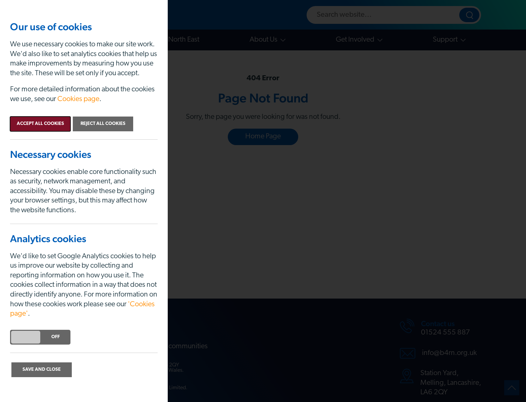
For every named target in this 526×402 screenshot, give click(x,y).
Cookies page (78, 99)
